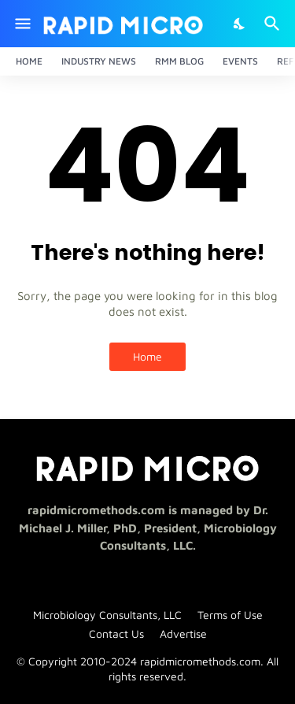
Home (29, 61)
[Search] (274, 24)
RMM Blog (179, 61)
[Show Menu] (21, 23)
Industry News (98, 61)
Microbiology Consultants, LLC (107, 614)
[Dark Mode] (240, 23)
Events (240, 61)
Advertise (183, 633)
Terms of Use (230, 614)
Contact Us (116, 633)
